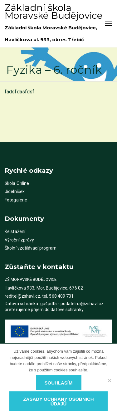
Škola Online (17, 183)
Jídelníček (15, 191)
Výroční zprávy (19, 239)
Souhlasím (59, 382)
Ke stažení (15, 231)
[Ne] (109, 380)
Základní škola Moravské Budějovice (54, 11)
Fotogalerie (16, 199)
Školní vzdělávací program (31, 248)
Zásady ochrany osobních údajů (58, 401)
